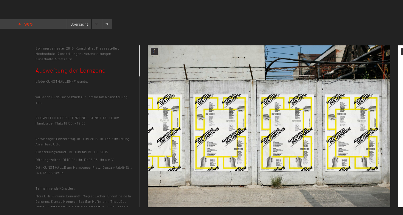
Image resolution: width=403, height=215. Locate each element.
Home (25, 25)
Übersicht (79, 24)
